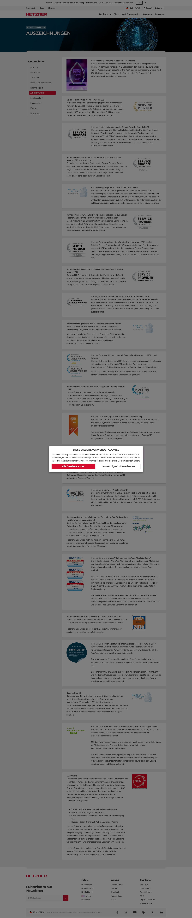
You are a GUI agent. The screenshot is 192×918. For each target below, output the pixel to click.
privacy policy (81, 461)
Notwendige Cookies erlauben (118, 466)
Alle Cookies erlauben (73, 466)
